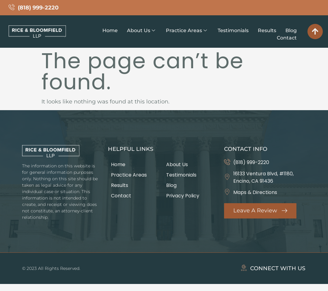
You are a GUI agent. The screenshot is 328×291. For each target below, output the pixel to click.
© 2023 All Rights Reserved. (51, 268)
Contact (287, 38)
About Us (141, 30)
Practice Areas (186, 30)
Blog (291, 30)
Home (110, 30)
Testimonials (233, 30)
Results (267, 30)
